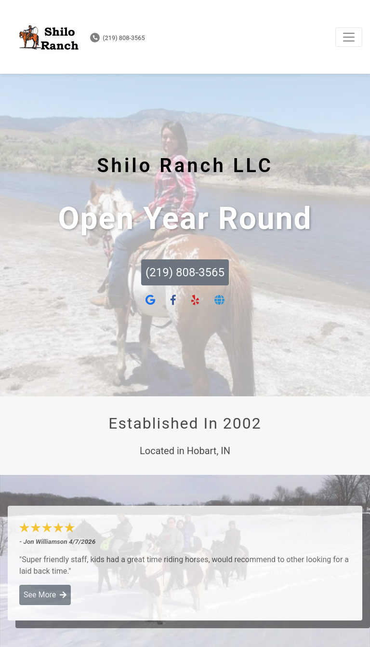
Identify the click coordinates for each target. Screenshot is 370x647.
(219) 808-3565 (117, 37)
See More (45, 594)
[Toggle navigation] (348, 37)
